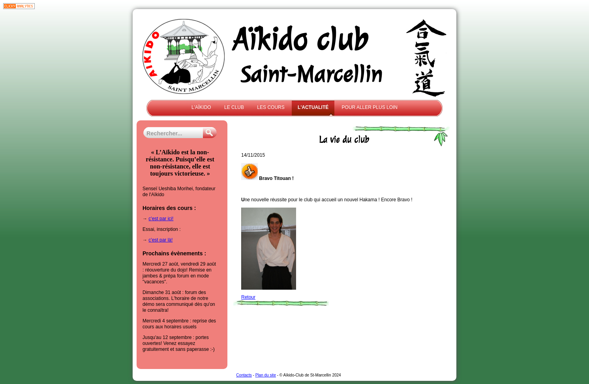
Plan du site (265, 375)
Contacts (243, 375)
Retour (248, 297)
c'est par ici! (160, 218)
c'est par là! (160, 240)
